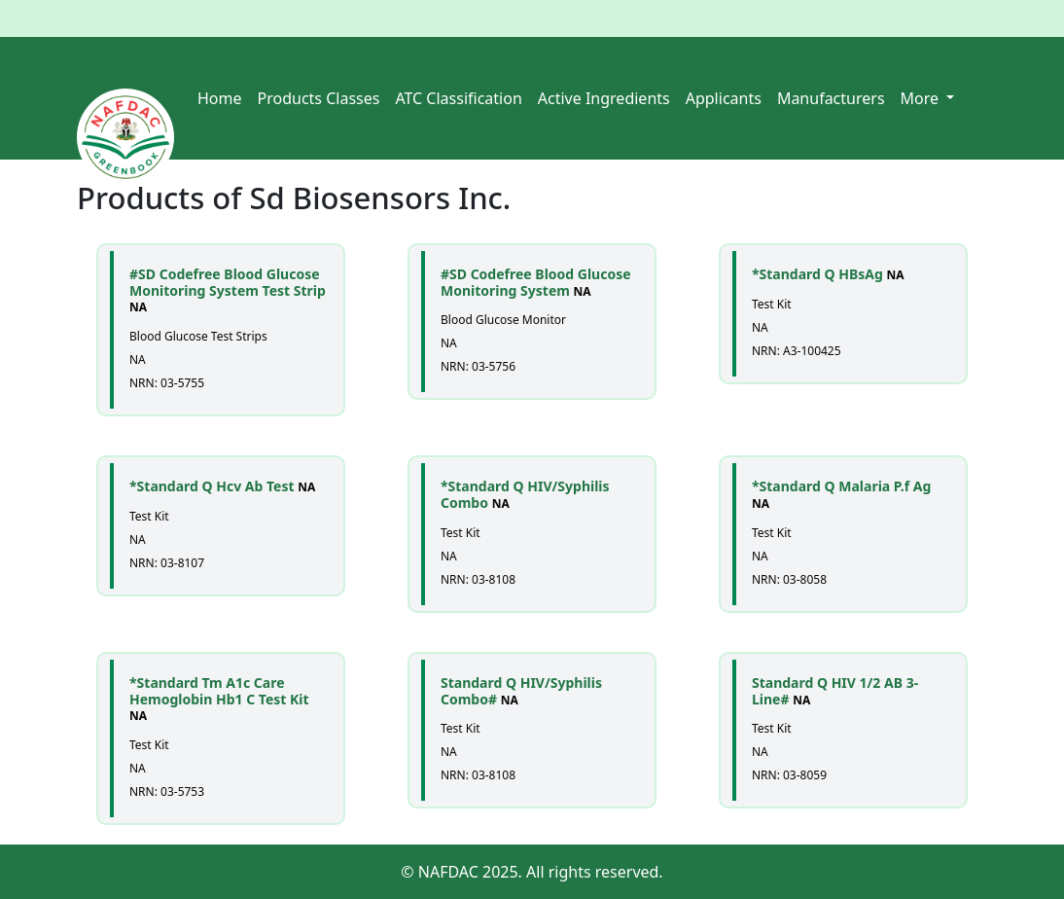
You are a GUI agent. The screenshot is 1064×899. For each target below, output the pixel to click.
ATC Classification (458, 98)
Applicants (724, 98)
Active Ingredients (604, 98)
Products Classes (319, 98)
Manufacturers (831, 98)
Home (219, 98)
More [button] (922, 98)
